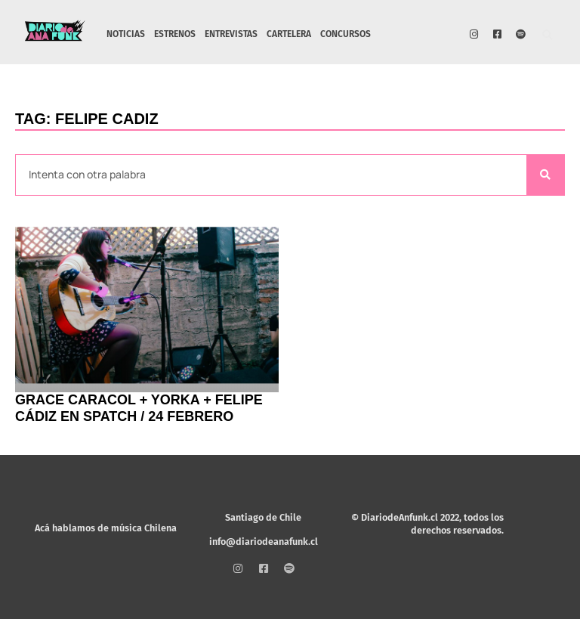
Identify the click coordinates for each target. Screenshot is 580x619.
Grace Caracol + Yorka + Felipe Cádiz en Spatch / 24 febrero (139, 408)
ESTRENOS (175, 34)
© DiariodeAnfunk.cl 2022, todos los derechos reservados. (427, 523)
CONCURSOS (345, 34)
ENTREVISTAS (231, 34)
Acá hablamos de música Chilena (106, 528)
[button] (547, 35)
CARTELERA (289, 34)
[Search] (545, 175)
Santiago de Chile (263, 517)
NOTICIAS (125, 34)
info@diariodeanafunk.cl (263, 541)
